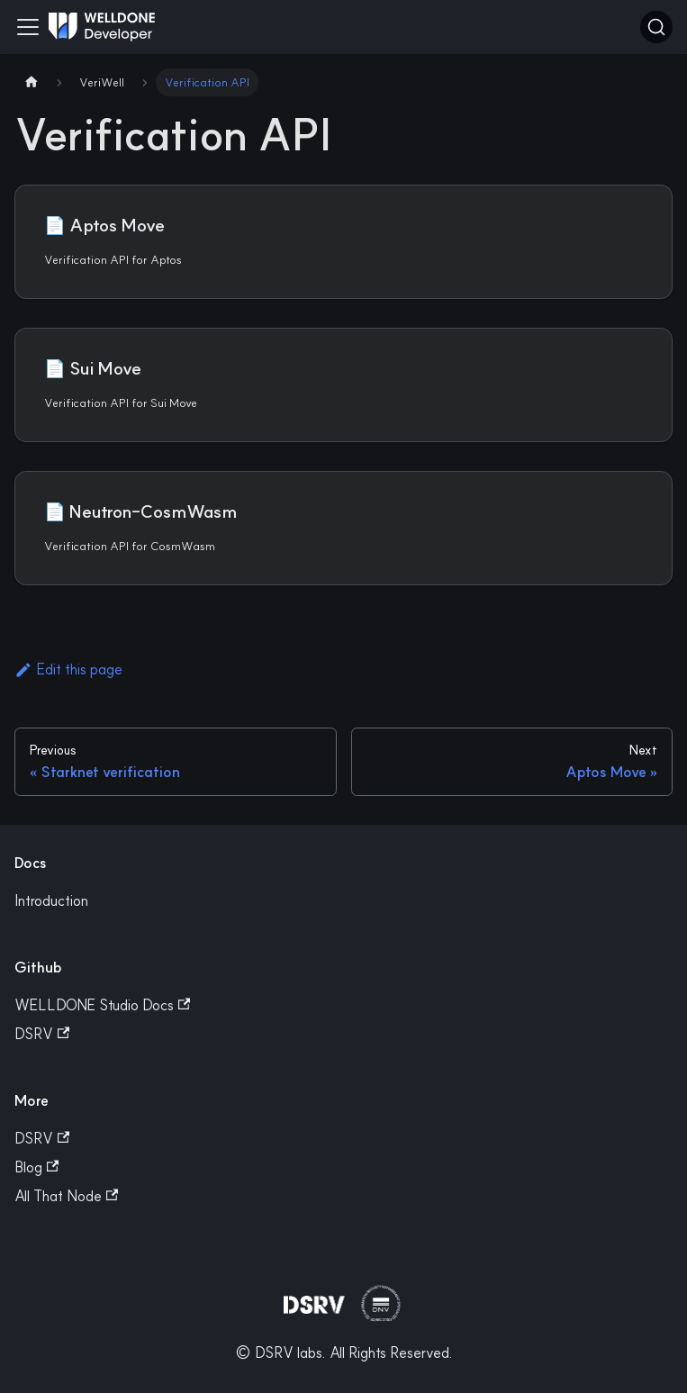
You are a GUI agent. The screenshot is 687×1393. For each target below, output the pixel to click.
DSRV (41, 1034)
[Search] (656, 27)
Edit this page (68, 669)
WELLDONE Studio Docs (102, 1005)
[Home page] (31, 82)
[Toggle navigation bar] (27, 27)
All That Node (66, 1196)
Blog (36, 1167)
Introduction (51, 900)
